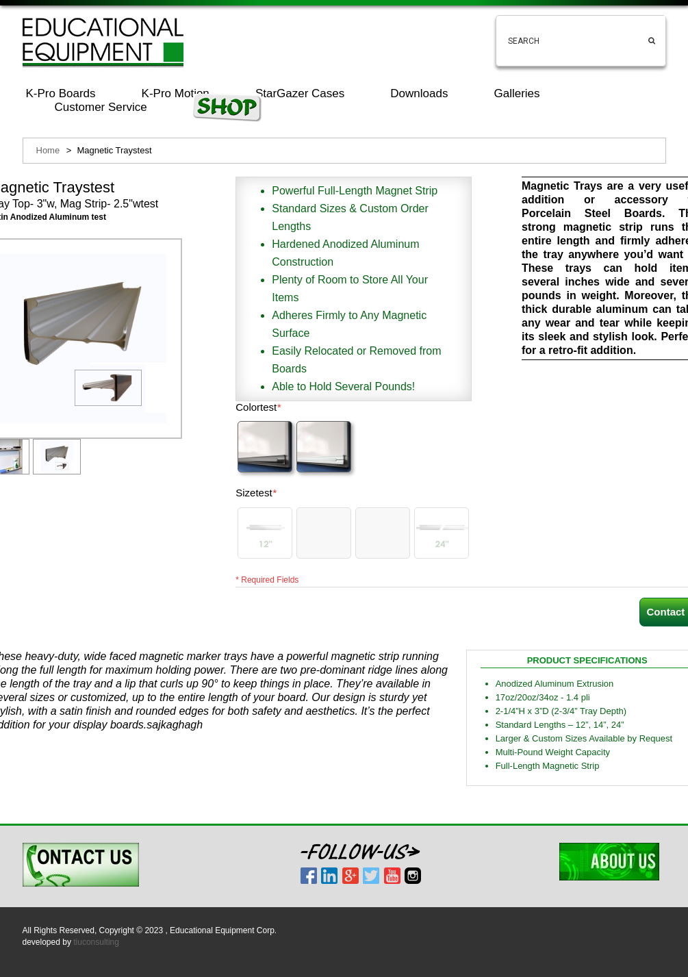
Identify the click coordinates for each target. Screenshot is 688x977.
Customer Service (101, 107)
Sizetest (255, 493)
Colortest (258, 407)
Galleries (517, 93)
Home (48, 150)
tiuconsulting (96, 942)
